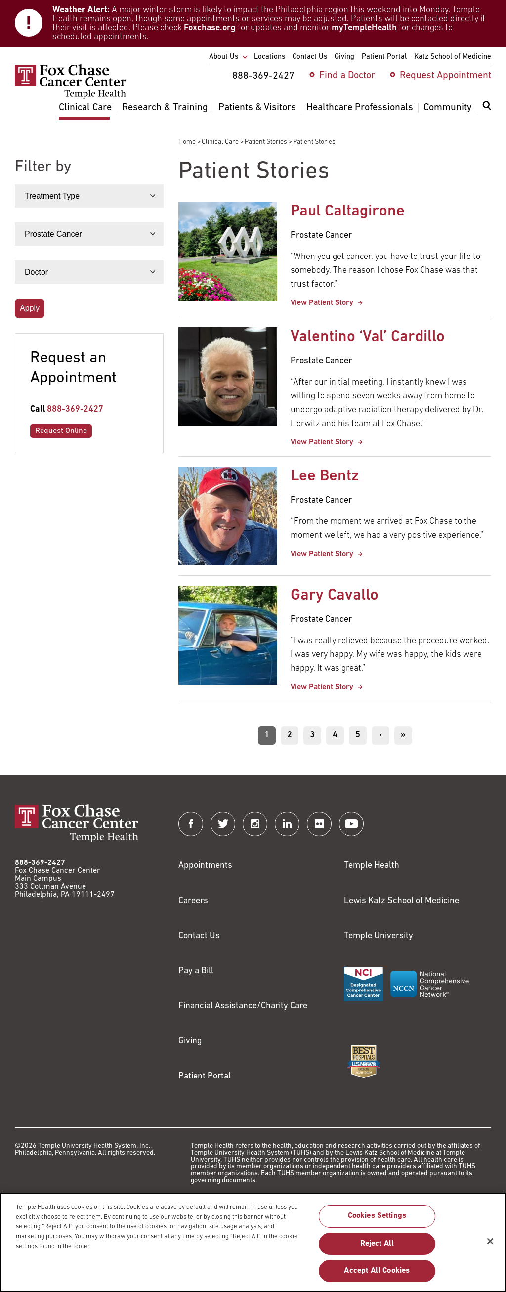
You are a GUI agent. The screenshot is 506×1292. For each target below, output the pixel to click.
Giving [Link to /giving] (190, 1041)
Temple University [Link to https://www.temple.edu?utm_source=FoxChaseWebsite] (378, 936)
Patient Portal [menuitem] (384, 57)
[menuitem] (486, 112)
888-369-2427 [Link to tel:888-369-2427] (75, 409)
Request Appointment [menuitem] (445, 76)
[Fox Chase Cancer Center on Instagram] (255, 824)
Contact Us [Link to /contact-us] (199, 936)
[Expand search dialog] (486, 108)
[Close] (490, 1246)
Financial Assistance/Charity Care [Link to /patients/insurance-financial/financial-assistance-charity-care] (242, 1006)
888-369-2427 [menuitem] (263, 76)
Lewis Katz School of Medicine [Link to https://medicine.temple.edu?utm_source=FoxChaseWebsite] (401, 900)
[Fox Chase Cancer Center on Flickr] (319, 824)
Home (187, 142)
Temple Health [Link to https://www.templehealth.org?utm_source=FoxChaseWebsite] (371, 865)
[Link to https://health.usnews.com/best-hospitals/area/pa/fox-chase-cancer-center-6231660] (363, 1061)
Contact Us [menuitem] (310, 57)
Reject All (377, 1249)
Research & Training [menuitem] (165, 108)
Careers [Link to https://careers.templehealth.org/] (193, 900)
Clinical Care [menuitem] (85, 108)
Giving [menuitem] (344, 57)
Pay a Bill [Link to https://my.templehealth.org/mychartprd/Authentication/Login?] (195, 971)
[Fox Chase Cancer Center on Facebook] (190, 824)
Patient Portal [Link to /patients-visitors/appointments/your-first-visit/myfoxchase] (204, 1076)
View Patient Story (323, 303)
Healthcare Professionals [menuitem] (359, 108)
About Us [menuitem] (223, 57)
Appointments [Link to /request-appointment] (205, 865)
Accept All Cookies (377, 1276)
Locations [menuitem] (269, 57)
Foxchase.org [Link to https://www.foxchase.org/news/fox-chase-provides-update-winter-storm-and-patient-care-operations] (210, 28)
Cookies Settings (377, 1222)
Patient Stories (266, 142)
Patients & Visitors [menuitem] (257, 108)
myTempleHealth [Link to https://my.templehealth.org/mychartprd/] (364, 28)
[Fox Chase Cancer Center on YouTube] (351, 824)
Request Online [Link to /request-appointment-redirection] (61, 431)
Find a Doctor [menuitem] (347, 76)
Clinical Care (220, 142)
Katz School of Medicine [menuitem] (452, 57)
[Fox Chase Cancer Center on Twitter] (223, 824)
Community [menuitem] (447, 108)
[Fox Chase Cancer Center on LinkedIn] (287, 824)
